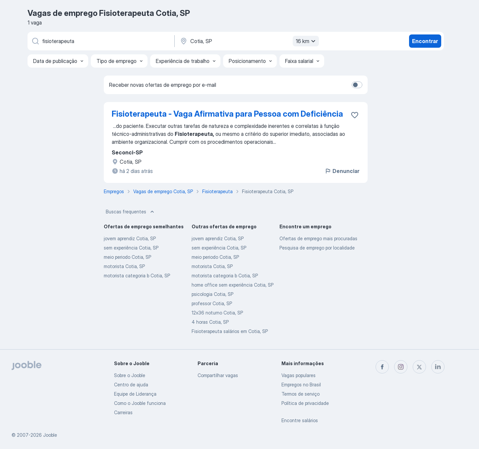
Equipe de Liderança (135, 394)
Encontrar (425, 41)
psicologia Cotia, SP (212, 294)
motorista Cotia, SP (124, 266)
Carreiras (123, 412)
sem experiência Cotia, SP (131, 248)
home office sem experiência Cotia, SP (232, 285)
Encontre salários (299, 420)
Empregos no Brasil (301, 384)
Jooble (50, 435)
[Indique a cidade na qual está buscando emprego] (249, 41)
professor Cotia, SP (212, 303)
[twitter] (419, 366)
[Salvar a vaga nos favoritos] (355, 115)
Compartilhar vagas (218, 375)
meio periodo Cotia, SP (127, 257)
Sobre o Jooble (129, 375)
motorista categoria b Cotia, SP (137, 275)
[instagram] (400, 366)
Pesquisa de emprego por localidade (317, 248)
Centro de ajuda (131, 384)
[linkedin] (438, 366)
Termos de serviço (300, 394)
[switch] (357, 85)
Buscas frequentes (130, 211)
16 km (306, 41)
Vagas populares (298, 375)
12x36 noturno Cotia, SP (217, 312)
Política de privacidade (305, 403)
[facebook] (382, 366)
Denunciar (342, 171)
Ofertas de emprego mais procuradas (318, 238)
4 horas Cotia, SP (210, 322)
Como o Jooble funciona (140, 403)
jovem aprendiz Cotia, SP (130, 238)
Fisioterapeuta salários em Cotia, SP (230, 331)
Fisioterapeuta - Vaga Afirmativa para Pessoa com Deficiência (227, 114)
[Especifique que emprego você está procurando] (100, 41)
